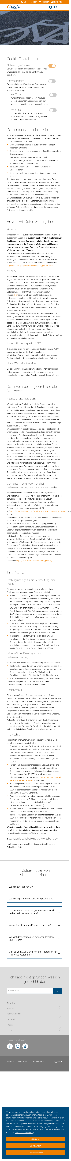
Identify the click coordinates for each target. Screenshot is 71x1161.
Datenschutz (22, 1061)
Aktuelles (11, 1003)
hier (16, 295)
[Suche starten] (57, 991)
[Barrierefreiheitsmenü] (50, 7)
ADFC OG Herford (14, 1014)
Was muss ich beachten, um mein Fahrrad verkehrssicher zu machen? (31, 912)
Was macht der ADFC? (21, 886)
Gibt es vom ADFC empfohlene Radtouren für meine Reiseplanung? (33, 953)
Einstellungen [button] (35, 1146)
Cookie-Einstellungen (36, 1061)
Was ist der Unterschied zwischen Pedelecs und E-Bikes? (32, 938)
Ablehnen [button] (36, 1139)
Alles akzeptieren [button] (35, 1153)
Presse (10, 1025)
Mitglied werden (29, 2)
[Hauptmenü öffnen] (60, 7)
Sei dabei (11, 1019)
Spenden (44, 2)
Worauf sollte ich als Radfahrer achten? (30, 925)
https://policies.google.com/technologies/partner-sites (30, 266)
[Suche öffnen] (55, 7)
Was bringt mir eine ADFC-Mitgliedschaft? (31, 898)
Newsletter (56, 2)
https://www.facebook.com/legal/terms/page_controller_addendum (38, 511)
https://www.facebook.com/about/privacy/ (34, 561)
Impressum (11, 1061)
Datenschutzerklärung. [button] (24, 1133)
